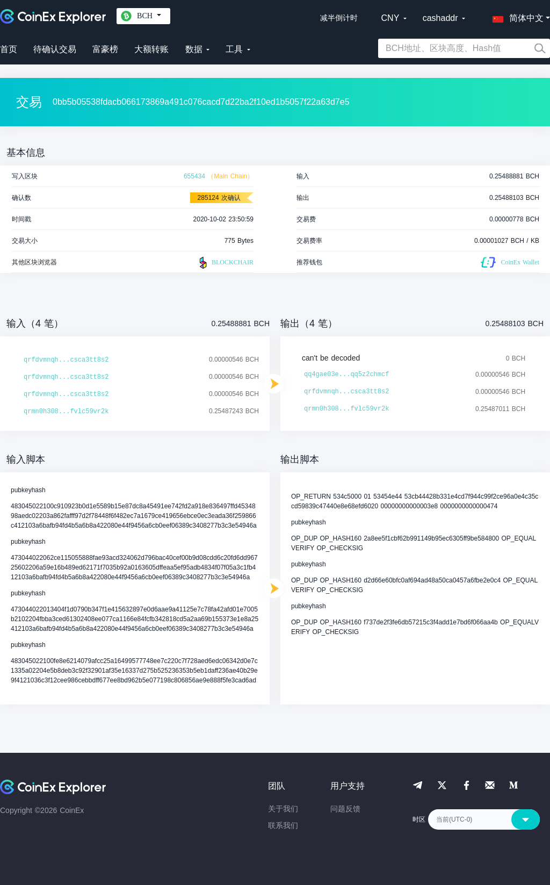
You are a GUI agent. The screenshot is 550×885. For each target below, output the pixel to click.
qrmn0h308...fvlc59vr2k (66, 411)
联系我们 (283, 825)
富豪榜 (105, 49)
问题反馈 (345, 808)
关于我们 (283, 808)
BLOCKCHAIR (225, 262)
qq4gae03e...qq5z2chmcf (346, 374)
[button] (515, 16)
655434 (194, 176)
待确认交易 (54, 49)
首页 (8, 49)
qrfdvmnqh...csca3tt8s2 (66, 360)
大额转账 (151, 49)
